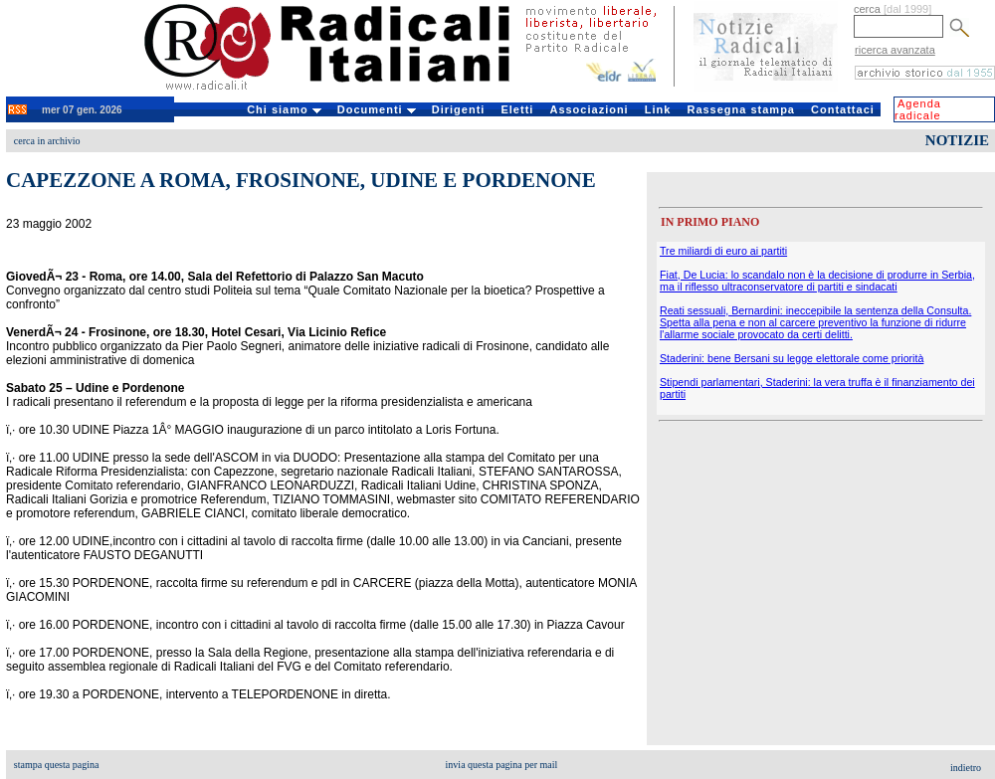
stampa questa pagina (57, 764)
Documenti (376, 109)
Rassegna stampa (741, 109)
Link (658, 109)
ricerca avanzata (895, 50)
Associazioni (588, 109)
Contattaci (843, 109)
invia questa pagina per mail (502, 764)
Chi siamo (284, 109)
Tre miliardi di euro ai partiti (723, 251)
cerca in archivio (47, 140)
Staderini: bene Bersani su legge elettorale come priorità (791, 358)
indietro (965, 767)
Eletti (516, 109)
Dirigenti (459, 109)
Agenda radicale (918, 109)
